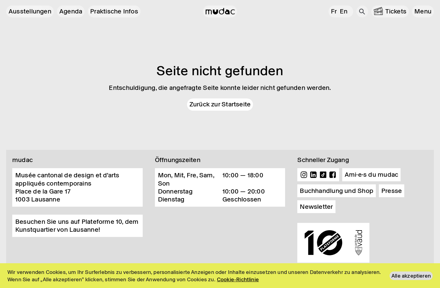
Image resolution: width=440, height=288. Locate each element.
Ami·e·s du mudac (371, 175)
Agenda (70, 11)
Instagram (303, 175)
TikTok (323, 175)
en (343, 11)
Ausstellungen (30, 11)
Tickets (396, 11)
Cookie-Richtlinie (238, 279)
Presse (391, 191)
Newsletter (316, 207)
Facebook (332, 175)
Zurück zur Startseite (220, 104)
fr (334, 11)
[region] (220, 275)
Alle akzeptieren (411, 275)
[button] (423, 11)
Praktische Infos (114, 11)
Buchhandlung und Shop (336, 191)
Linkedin (313, 175)
